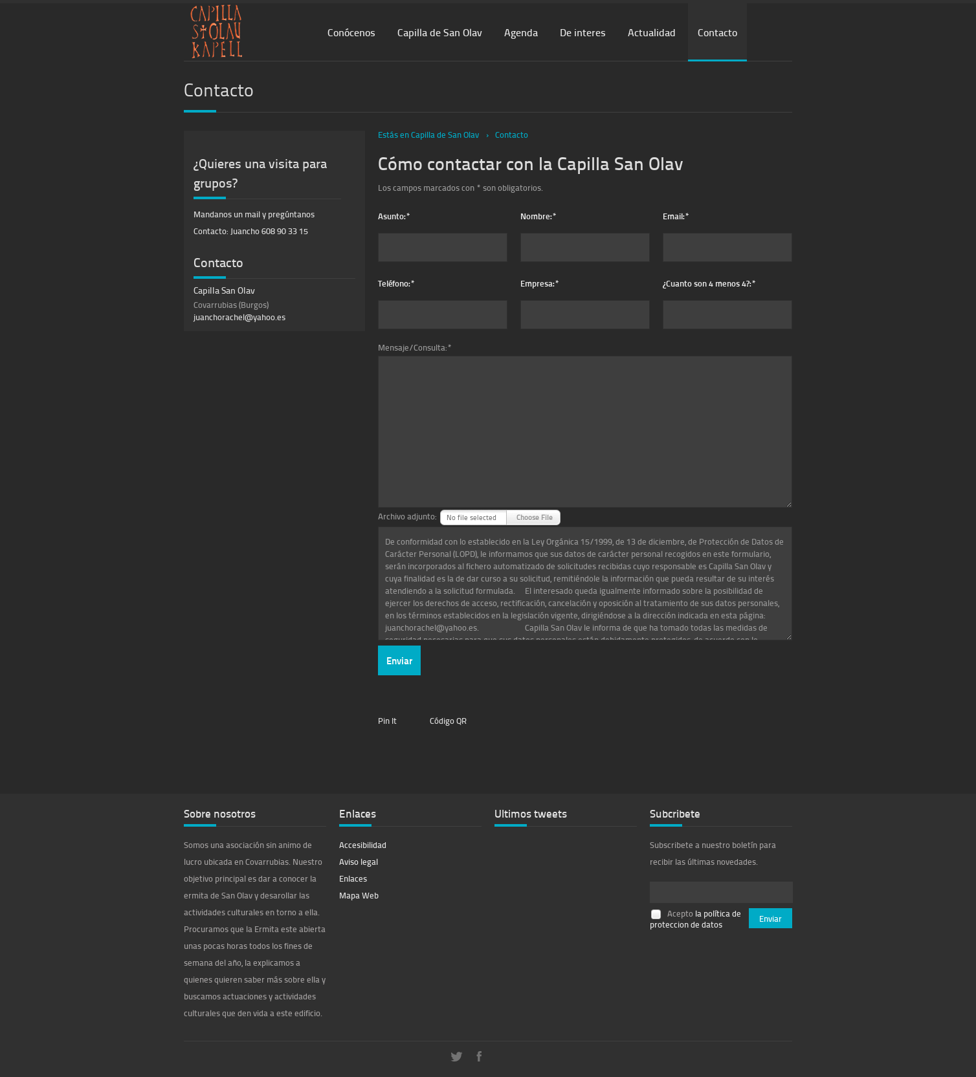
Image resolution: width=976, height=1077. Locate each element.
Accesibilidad (362, 845)
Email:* (676, 216)
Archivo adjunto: (407, 516)
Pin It (387, 720)
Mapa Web (359, 895)
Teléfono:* (396, 283)
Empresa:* (539, 283)
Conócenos (351, 32)
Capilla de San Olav (439, 32)
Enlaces (353, 878)
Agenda (521, 32)
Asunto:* (394, 216)
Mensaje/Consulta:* (415, 347)
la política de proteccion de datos (695, 919)
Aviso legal (358, 861)
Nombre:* (538, 216)
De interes (583, 32)
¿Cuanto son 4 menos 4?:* (709, 283)
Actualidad (652, 32)
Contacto (717, 32)
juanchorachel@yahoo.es (239, 317)
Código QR (448, 720)
